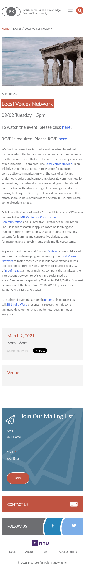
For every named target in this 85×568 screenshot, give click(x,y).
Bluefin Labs (13, 270)
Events (17, 29)
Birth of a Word (17, 304)
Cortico (52, 251)
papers (48, 300)
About (29, 552)
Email (11, 452)
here (66, 127)
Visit (46, 552)
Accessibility (68, 552)
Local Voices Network (59, 164)
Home (6, 29)
